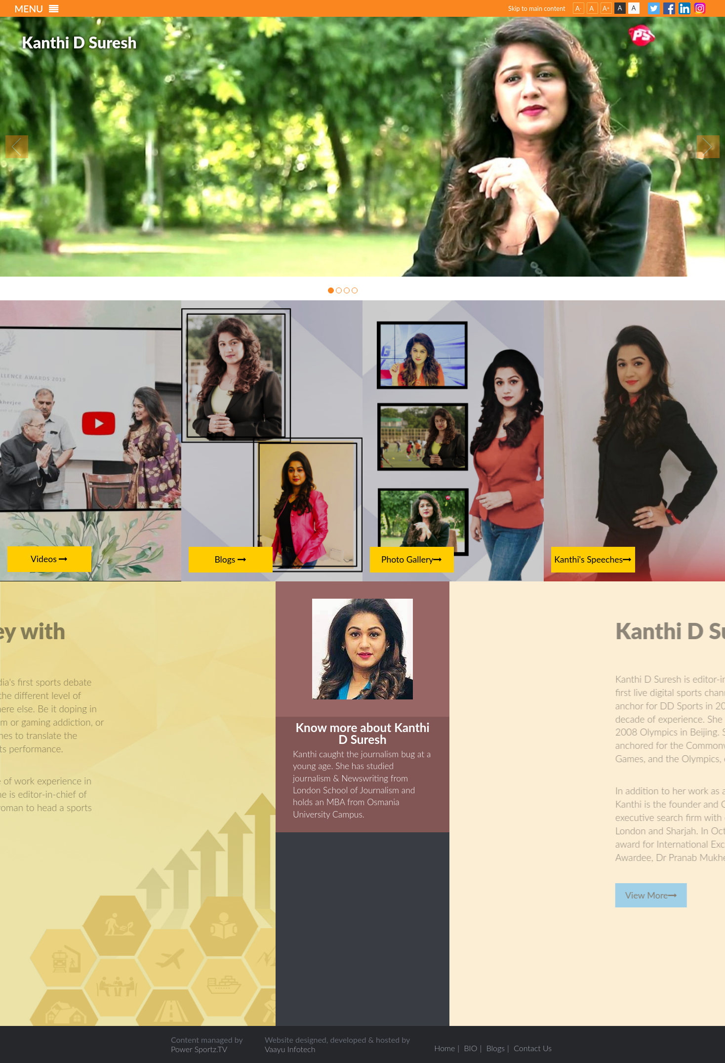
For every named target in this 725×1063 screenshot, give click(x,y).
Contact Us (533, 1048)
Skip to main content (536, 8)
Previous (16, 146)
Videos (49, 559)
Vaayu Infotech (290, 1049)
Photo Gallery (412, 559)
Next (708, 146)
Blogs (230, 559)
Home (444, 1048)
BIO (471, 1048)
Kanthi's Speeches (593, 559)
